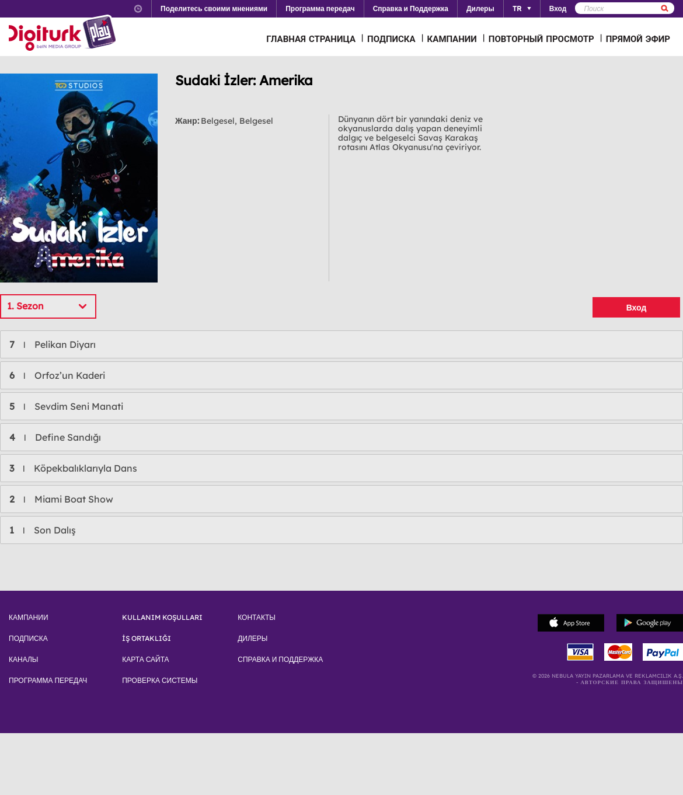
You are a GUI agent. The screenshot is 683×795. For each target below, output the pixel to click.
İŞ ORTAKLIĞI (146, 638)
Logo (64, 34)
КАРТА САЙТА (145, 659)
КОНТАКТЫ (257, 617)
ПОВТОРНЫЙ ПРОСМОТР (541, 38)
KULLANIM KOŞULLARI (162, 617)
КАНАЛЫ (23, 659)
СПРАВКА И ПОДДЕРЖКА (280, 659)
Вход (636, 307)
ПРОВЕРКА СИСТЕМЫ (159, 680)
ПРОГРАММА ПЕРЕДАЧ (48, 680)
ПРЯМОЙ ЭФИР (638, 38)
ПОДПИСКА (391, 38)
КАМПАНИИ (452, 38)
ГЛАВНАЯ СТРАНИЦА (311, 38)
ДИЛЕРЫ (252, 638)
